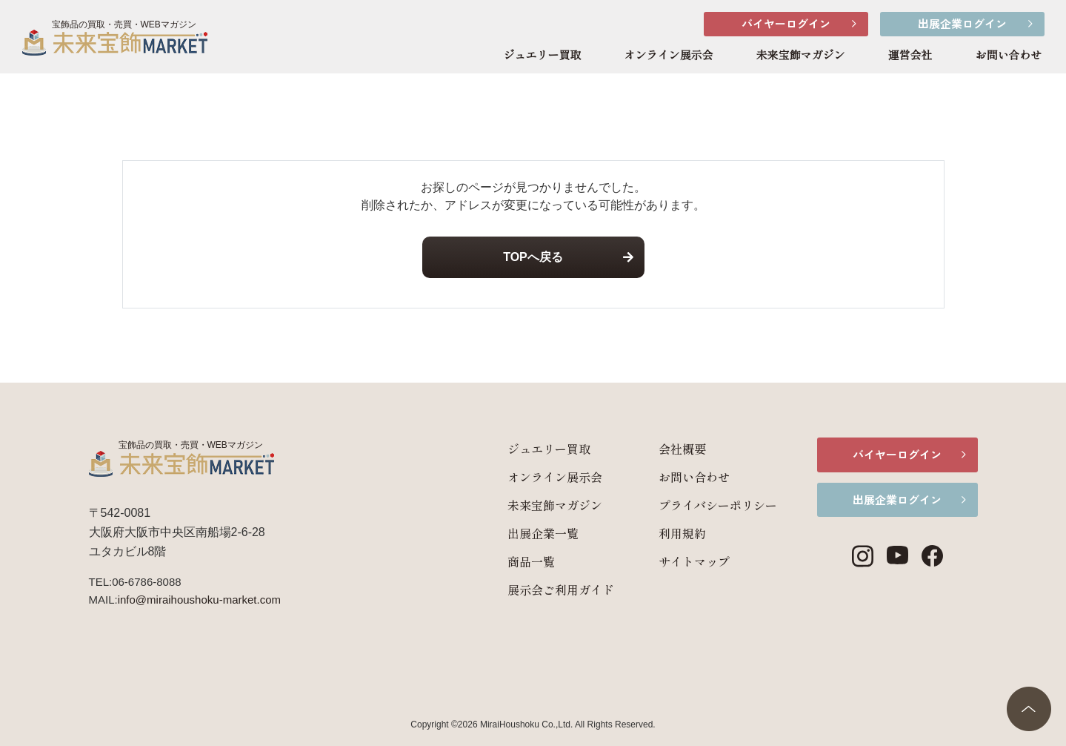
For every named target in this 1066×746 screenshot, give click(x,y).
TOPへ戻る (533, 257)
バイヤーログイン (786, 23)
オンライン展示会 (668, 56)
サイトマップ (677, 561)
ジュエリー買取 (542, 56)
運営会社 (909, 56)
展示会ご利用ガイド (543, 589)
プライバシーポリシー (701, 505)
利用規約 (665, 533)
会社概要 (665, 449)
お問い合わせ (1008, 56)
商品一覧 (514, 561)
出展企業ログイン (962, 23)
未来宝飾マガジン (800, 56)
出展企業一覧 (526, 533)
